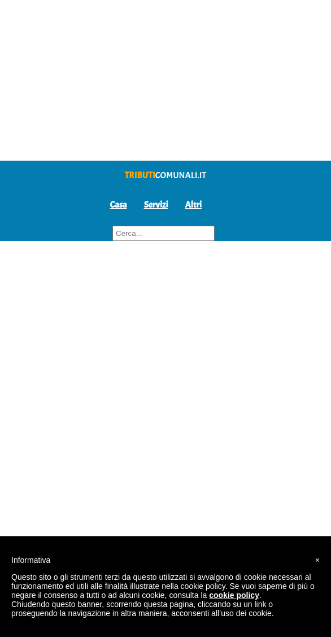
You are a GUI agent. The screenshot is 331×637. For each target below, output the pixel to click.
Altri (193, 204)
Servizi (156, 204)
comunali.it (166, 175)
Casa (118, 204)
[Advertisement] (165, 79)
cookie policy (234, 595)
